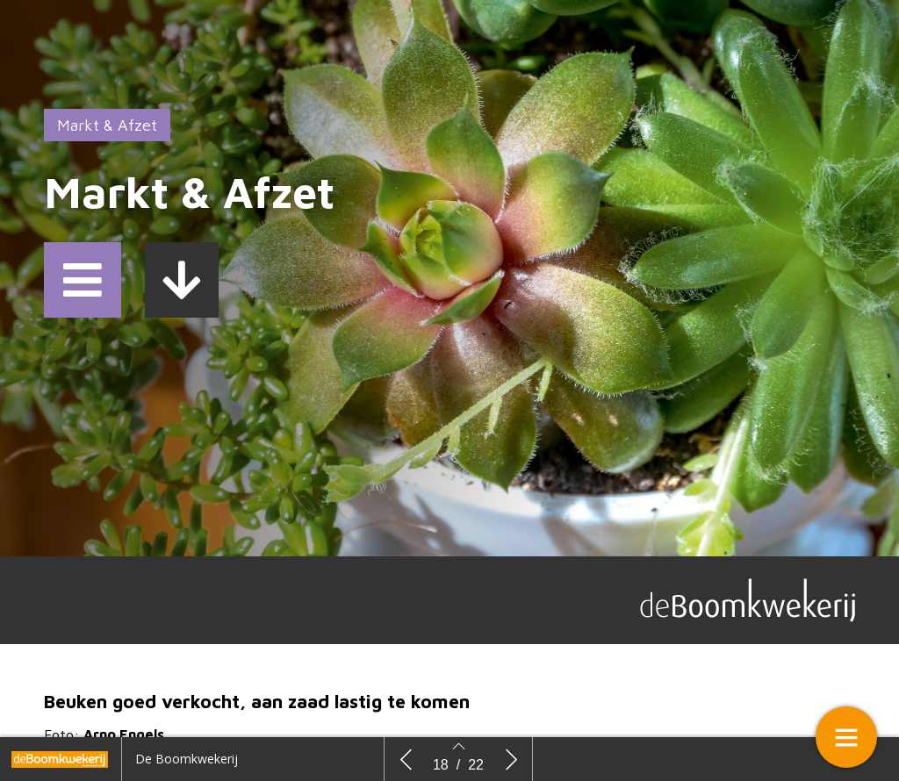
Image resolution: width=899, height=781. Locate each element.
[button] (82, 280)
